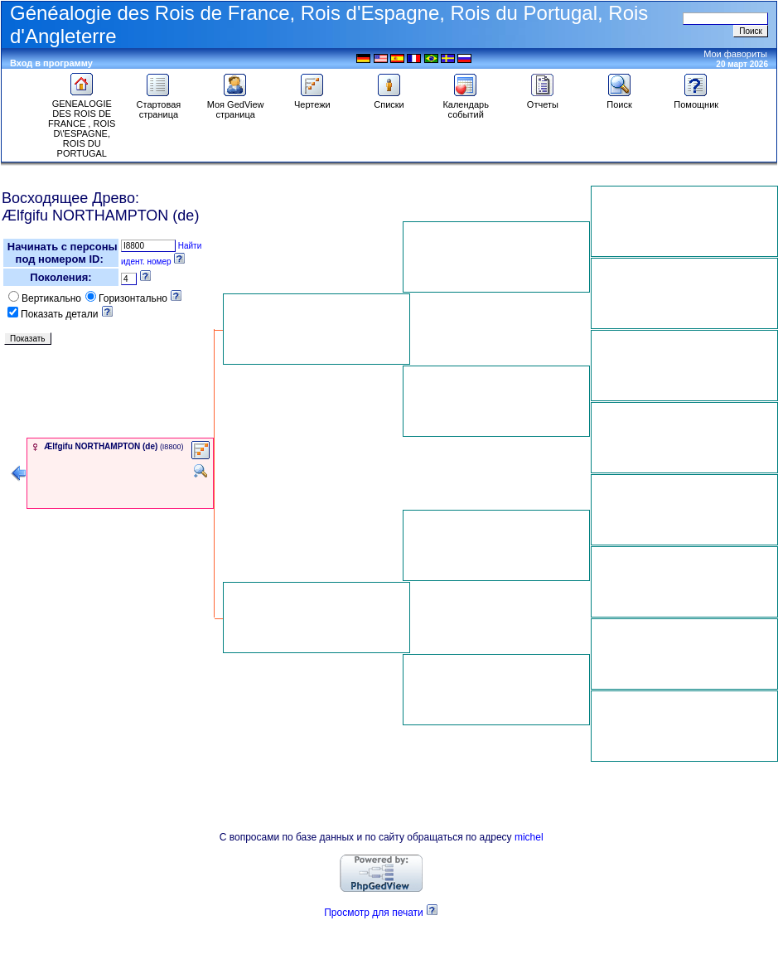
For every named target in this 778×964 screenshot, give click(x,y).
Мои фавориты (735, 54)
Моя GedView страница (235, 105)
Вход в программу (51, 63)
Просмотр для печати (373, 912)
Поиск (619, 100)
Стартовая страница (159, 105)
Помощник (696, 100)
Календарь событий (465, 105)
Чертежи (312, 100)
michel (529, 837)
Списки (389, 100)
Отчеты (542, 100)
